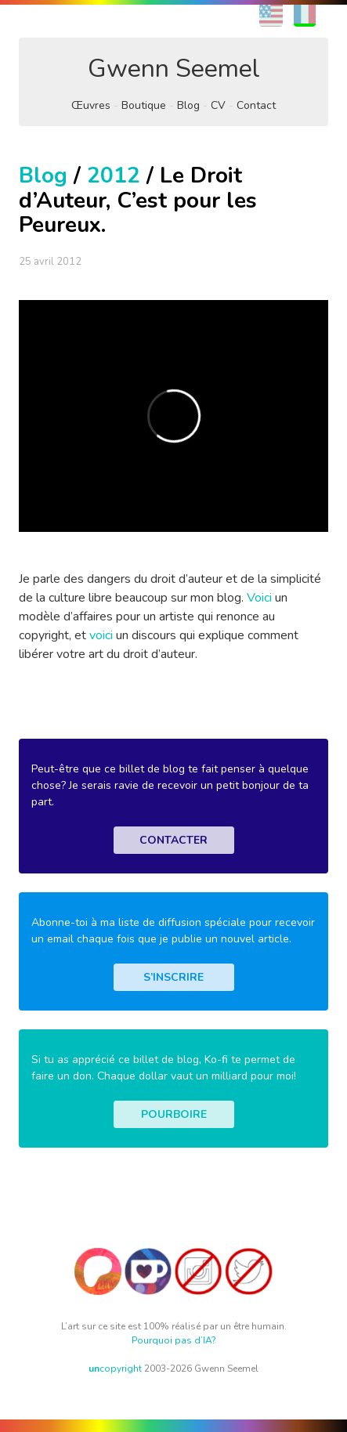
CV (218, 105)
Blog (188, 105)
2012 (113, 175)
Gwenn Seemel (174, 68)
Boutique (143, 105)
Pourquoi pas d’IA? (174, 1340)
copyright (115, 1368)
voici (101, 635)
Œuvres (90, 105)
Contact (256, 105)
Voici (259, 597)
